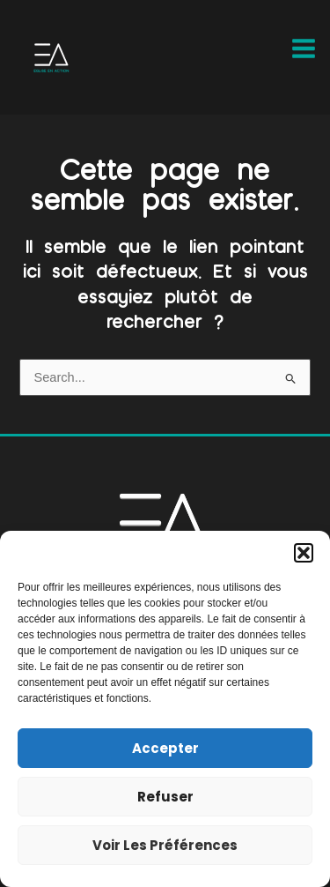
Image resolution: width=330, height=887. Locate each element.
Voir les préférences (165, 845)
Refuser (165, 796)
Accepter (165, 748)
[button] (303, 553)
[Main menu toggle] (303, 48)
